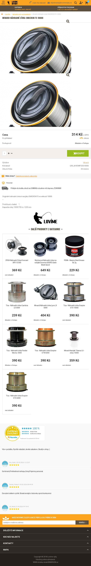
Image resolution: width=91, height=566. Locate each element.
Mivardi (86, 163)
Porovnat (9, 183)
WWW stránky (38, 562)
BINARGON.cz (53, 562)
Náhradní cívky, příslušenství (21, 14)
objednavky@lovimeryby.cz (61, 3)
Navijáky (7, 14)
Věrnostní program (67, 8)
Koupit (80, 153)
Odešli (82, 522)
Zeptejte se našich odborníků (26, 176)
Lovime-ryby (13, 3)
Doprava (23, 8)
